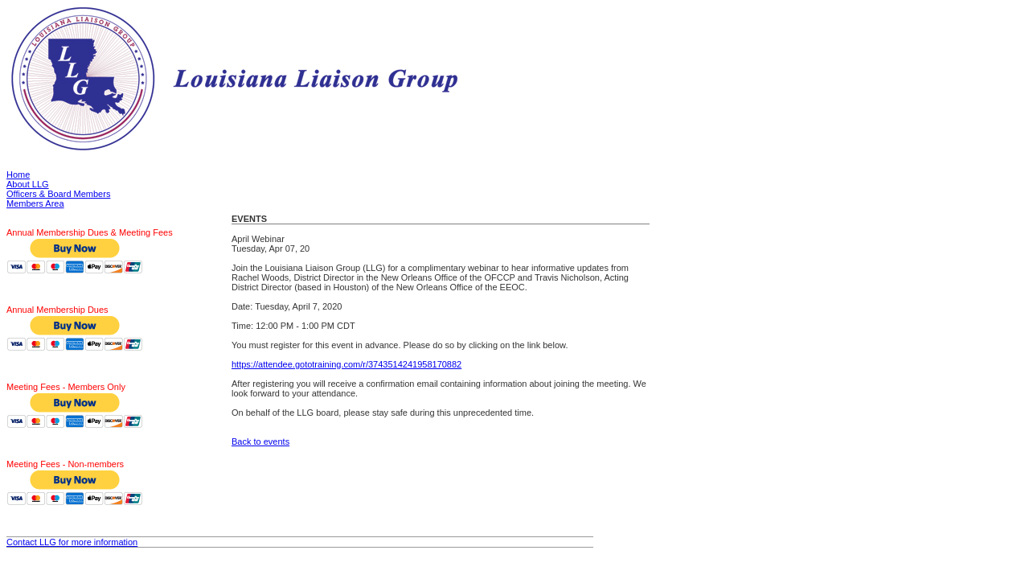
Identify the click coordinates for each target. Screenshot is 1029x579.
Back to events (260, 441)
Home (18, 174)
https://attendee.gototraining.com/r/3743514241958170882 (346, 364)
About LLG (27, 184)
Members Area (35, 203)
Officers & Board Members (58, 194)
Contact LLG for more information (71, 542)
